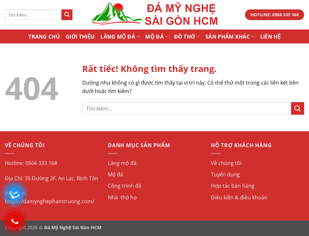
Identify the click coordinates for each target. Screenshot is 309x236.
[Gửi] (66, 14)
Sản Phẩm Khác (229, 36)
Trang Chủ (44, 36)
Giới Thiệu (80, 36)
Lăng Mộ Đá (119, 36)
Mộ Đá (156, 36)
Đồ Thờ (187, 36)
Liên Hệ (270, 36)
